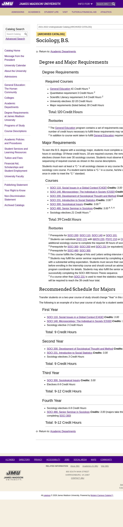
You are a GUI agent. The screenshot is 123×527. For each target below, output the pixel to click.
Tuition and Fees (14, 158)
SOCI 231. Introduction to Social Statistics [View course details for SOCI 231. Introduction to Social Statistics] (72, 200)
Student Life (51, 12)
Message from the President (14, 58)
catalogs (46, 495)
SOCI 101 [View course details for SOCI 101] (111, 235)
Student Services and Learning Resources (16, 150)
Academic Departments (11, 105)
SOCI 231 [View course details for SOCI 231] (81, 239)
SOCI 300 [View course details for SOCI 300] (73, 246)
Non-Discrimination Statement (15, 198)
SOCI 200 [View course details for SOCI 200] (73, 235)
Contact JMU (77, 478)
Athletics (106, 12)
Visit (65, 12)
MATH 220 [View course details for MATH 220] (98, 239)
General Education (60, 89)
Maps (93, 460)
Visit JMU (105, 466)
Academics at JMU (90, 466)
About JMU (75, 466)
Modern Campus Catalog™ (102, 495)
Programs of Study (15, 125)
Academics (34, 12)
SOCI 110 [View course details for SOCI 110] (85, 235)
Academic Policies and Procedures (14, 141)
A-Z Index (10, 460)
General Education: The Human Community (15, 89)
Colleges (9, 98)
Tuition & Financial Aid (84, 12)
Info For (85, 4)
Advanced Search (15, 38)
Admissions (17, 12)
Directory (24, 460)
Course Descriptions (16, 131)
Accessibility (53, 460)
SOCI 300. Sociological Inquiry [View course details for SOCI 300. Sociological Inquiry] (66, 204)
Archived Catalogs (14, 205)
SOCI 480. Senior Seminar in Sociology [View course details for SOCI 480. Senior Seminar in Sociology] (71, 208)
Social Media (80, 460)
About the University (15, 71)
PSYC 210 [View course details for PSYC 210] (111, 239)
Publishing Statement (16, 185)
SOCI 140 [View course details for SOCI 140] (97, 235)
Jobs (66, 460)
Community (106, 460)
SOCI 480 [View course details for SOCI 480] (73, 250)
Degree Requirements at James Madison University (16, 116)
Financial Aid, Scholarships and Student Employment (16, 167)
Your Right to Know (15, 190)
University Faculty (14, 176)
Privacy (38, 460)
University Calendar (15, 65)
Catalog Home (12, 50)
